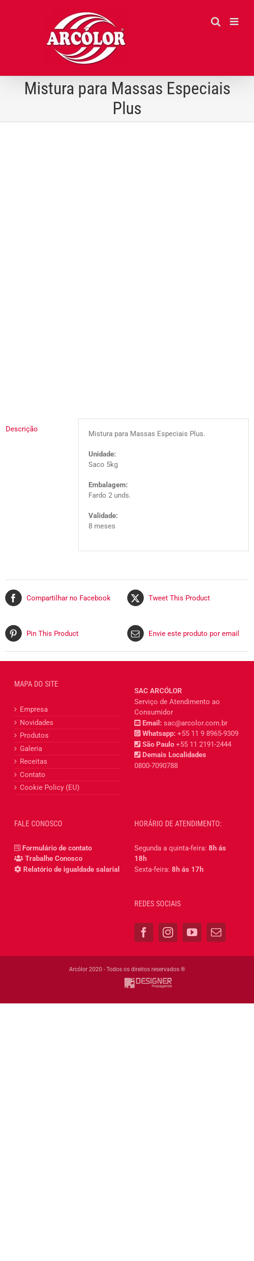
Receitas (33, 761)
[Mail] (216, 932)
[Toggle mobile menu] (235, 22)
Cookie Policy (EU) (49, 787)
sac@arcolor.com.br (196, 723)
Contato (32, 774)
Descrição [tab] (22, 429)
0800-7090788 (156, 765)
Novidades (36, 722)
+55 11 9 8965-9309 (207, 733)
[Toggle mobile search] (215, 22)
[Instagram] (167, 932)
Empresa (34, 709)
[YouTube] (192, 932)
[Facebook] (143, 932)
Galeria (31, 748)
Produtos (34, 735)
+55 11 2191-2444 (203, 744)
